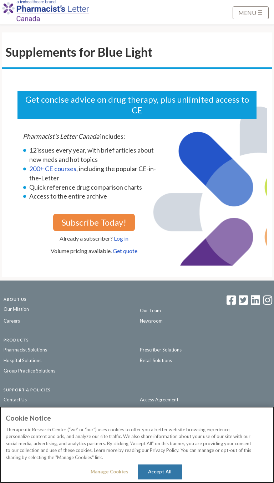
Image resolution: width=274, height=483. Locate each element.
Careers (12, 321)
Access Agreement (159, 399)
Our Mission (16, 309)
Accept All (160, 471)
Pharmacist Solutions (25, 350)
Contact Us (15, 399)
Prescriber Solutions (161, 350)
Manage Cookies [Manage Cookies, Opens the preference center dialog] (109, 471)
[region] (137, 445)
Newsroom (151, 321)
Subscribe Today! (94, 222)
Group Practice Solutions (29, 371)
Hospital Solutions (22, 360)
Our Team (150, 310)
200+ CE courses (52, 169)
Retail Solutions (156, 360)
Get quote (125, 250)
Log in (121, 238)
